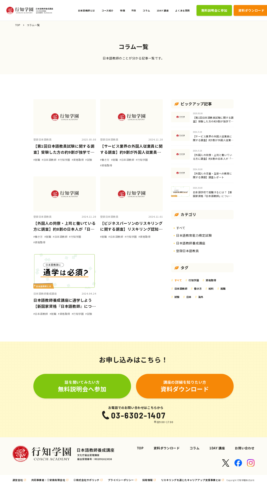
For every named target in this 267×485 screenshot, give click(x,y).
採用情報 (147, 480)
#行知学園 (64, 159)
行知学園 (194, 280)
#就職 (36, 159)
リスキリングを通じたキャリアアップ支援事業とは (191, 480)
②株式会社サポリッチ (86, 480)
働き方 (198, 288)
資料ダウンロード (167, 448)
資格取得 (211, 280)
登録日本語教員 (42, 139)
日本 (188, 297)
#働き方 (105, 159)
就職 (223, 288)
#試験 (88, 159)
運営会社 (18, 480)
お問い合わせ (244, 448)
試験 (177, 297)
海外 (200, 297)
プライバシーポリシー (121, 480)
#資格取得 (78, 159)
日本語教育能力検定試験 (194, 235)
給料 (211, 288)
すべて (180, 228)
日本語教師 (180, 288)
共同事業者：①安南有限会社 (48, 480)
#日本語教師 (49, 159)
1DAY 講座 (217, 448)
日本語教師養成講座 (45, 293)
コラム (194, 448)
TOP (17, 25)
